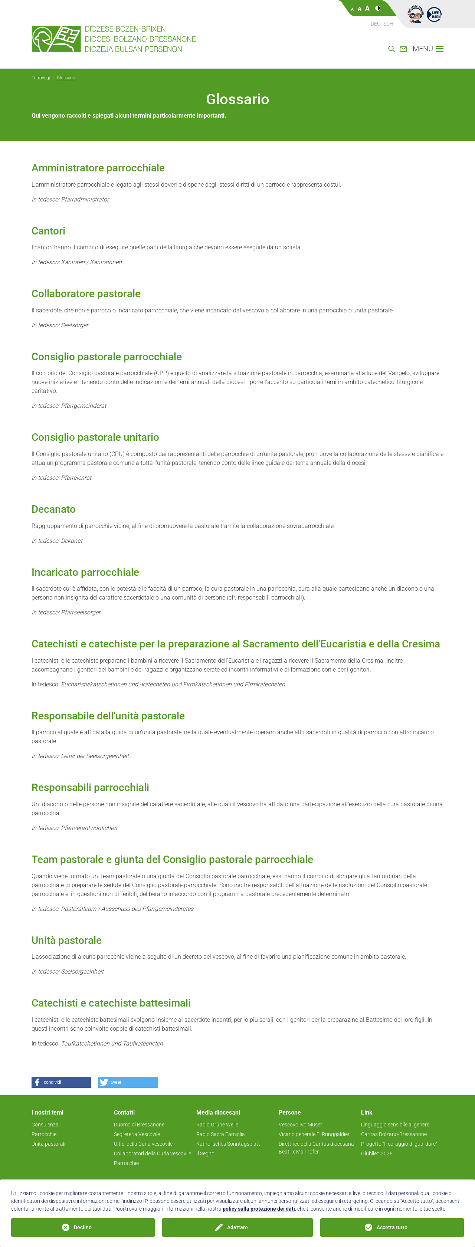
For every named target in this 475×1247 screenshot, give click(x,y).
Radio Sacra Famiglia (220, 1134)
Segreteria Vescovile (137, 1134)
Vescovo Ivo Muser (300, 1125)
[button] (61, 1082)
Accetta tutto (392, 1227)
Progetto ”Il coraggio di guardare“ (399, 1144)
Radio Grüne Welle (217, 1125)
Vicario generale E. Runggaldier (314, 1134)
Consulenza (45, 1125)
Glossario (66, 78)
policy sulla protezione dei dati (259, 1209)
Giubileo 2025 (377, 1153)
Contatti (124, 1112)
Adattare (237, 1227)
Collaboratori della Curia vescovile (152, 1153)
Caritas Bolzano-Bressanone (394, 1134)
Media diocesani (218, 1112)
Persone (290, 1112)
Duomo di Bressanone (139, 1125)
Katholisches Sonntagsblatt (228, 1144)
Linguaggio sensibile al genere (395, 1125)
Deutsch (382, 24)
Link (367, 1112)
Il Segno (205, 1153)
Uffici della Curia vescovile (143, 1144)
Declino (83, 1227)
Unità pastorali (48, 1144)
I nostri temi (47, 1112)
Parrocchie (44, 1134)
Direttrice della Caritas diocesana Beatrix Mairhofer (316, 1148)
